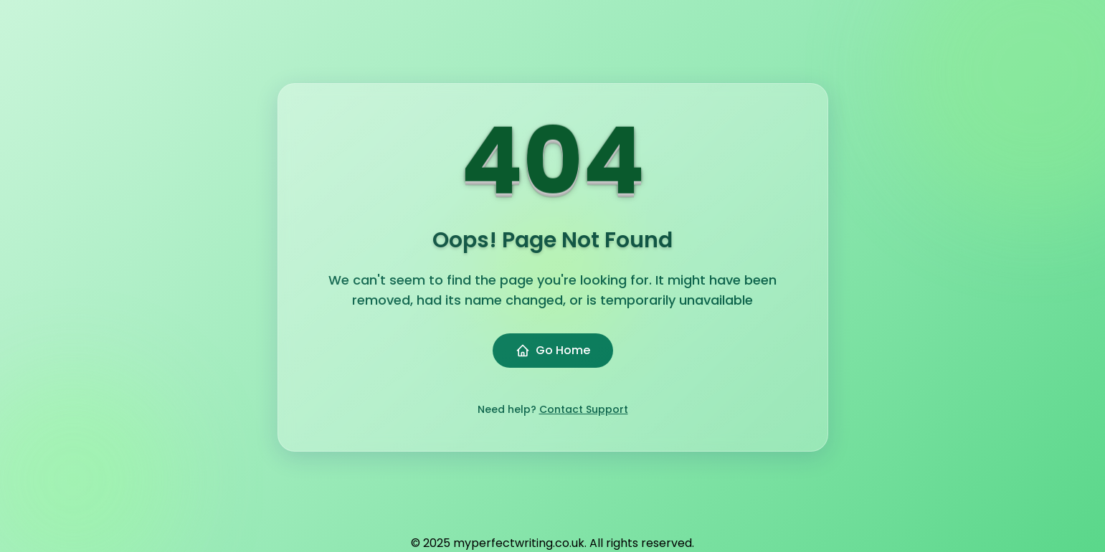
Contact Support (583, 409)
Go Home (553, 350)
